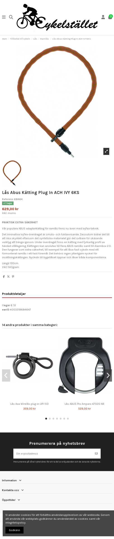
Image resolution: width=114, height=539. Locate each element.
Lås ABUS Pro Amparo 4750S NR (84, 403)
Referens (7, 199)
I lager (6, 305)
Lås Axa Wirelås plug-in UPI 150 (29, 403)
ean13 (5, 309)
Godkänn (14, 530)
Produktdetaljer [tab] (14, 294)
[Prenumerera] (96, 453)
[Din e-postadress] (53, 453)
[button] (46, 419)
